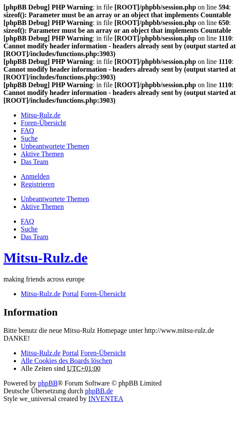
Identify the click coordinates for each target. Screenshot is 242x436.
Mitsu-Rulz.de (45, 257)
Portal (70, 293)
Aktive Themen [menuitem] (42, 154)
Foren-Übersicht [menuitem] (43, 122)
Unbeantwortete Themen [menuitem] (55, 146)
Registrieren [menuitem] (37, 184)
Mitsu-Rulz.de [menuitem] (40, 115)
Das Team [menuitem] (34, 161)
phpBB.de (99, 391)
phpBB (47, 383)
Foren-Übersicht (103, 353)
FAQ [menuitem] (27, 130)
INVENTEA (105, 398)
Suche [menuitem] (29, 138)
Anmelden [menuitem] (35, 176)
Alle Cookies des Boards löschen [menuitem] (66, 360)
